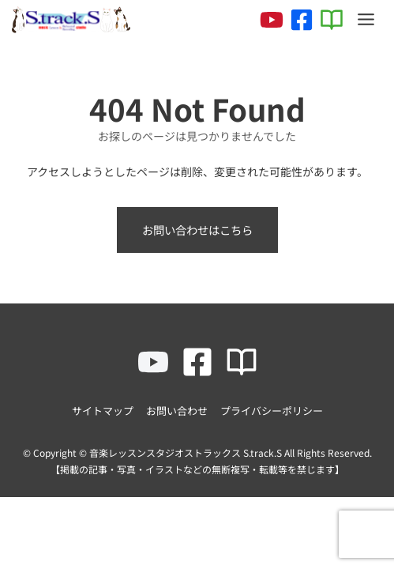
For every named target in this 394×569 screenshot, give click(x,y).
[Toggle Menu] (366, 19)
